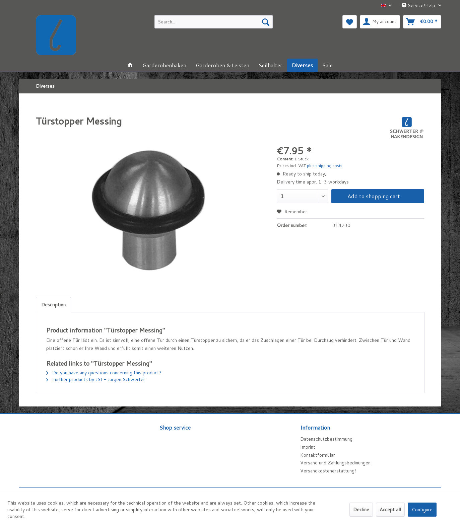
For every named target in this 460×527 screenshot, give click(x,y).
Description (53, 304)
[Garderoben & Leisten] (222, 65)
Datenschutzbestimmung (326, 439)
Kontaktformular (317, 455)
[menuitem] (213, 21)
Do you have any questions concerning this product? (103, 372)
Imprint (307, 447)
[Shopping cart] (422, 21)
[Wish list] (349, 21)
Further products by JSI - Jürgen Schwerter (95, 379)
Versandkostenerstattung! (328, 470)
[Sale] (327, 65)
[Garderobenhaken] (164, 65)
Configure (422, 509)
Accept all (390, 509)
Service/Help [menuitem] (419, 5)
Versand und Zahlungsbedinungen (335, 462)
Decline (361, 509)
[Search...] (213, 21)
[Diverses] (302, 65)
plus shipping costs (324, 165)
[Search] (266, 21)
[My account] (380, 21)
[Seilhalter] (270, 65)
